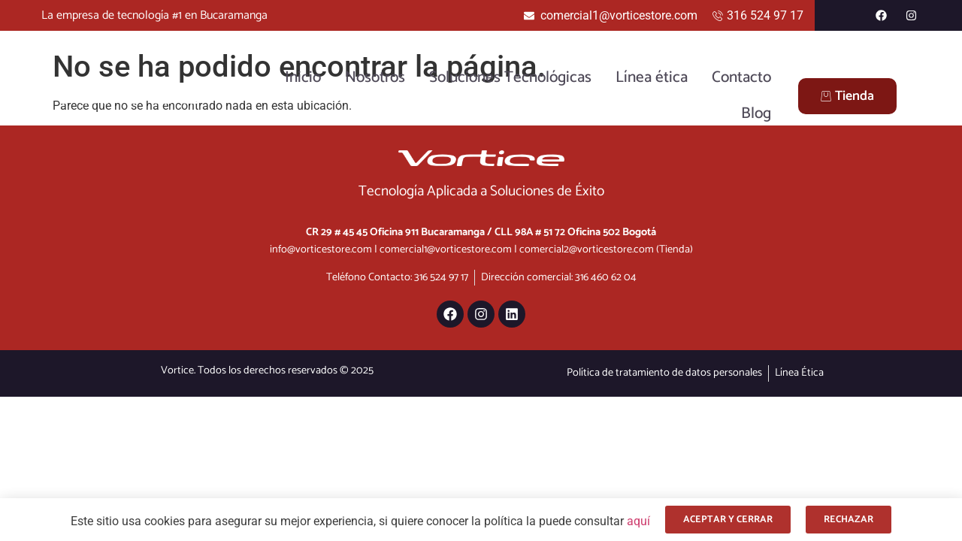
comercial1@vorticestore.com (446, 249)
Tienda (847, 96)
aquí (638, 521)
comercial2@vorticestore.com (586, 249)
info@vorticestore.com (321, 249)
